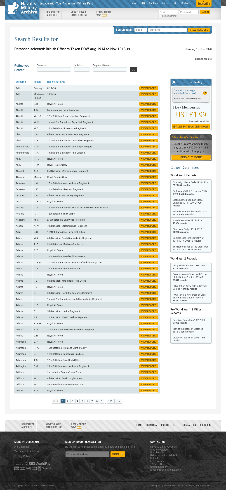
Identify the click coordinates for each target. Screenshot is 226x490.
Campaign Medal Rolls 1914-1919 (190, 184)
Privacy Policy (22, 456)
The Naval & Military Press (41, 485)
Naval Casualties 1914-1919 (187, 222)
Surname (41, 65)
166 (110, 401)
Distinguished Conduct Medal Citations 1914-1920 (188, 203)
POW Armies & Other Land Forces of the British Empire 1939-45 (190, 277)
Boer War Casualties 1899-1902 (189, 321)
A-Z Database (21, 446)
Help (175, 3)
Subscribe (206, 425)
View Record (148, 88)
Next (118, 401)
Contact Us (186, 3)
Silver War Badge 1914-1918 (188, 230)
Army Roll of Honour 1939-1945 (189, 267)
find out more (191, 157)
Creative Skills (205, 485)
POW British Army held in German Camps (190, 287)
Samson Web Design (173, 485)
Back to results (203, 58)
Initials (37, 81)
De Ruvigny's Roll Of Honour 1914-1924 (190, 192)
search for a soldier (53, 14)
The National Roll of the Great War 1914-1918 (190, 248)
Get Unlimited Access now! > (191, 126)
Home (133, 3)
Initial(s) (78, 65)
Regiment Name (101, 65)
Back (55, 401)
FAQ (143, 3)
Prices (165, 3)
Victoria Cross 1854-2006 (189, 339)
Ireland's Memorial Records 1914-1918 (190, 213)
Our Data (153, 3)
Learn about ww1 (103, 14)
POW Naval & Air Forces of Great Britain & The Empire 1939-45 (189, 297)
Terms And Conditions (26, 451)
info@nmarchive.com (169, 469)
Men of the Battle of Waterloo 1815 (188, 330)
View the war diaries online (79, 14)
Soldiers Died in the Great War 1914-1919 (188, 239)
